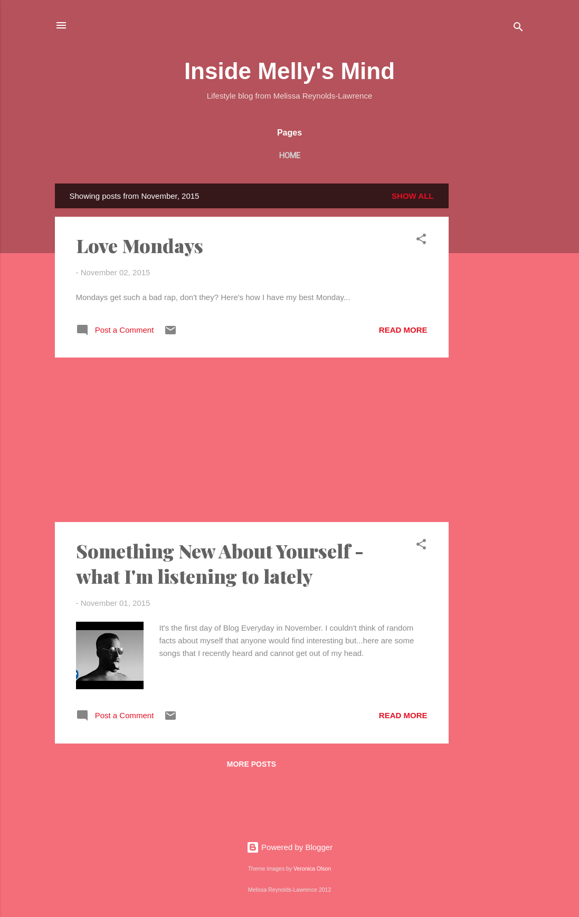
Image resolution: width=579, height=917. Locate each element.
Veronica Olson (312, 868)
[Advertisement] (491, 342)
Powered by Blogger (289, 847)
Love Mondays (139, 245)
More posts (251, 764)
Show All (412, 195)
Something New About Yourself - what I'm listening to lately (220, 563)
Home (289, 155)
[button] (421, 241)
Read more (403, 329)
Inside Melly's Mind (289, 71)
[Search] (518, 29)
